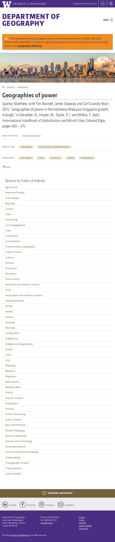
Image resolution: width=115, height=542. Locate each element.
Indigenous (11, 338)
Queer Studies (13, 419)
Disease (9, 263)
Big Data (10, 203)
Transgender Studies (17, 462)
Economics (55, 158)
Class (8, 230)
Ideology (10, 327)
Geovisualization (14, 300)
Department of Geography (31, 20)
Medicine (10, 371)
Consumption (13, 241)
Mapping (10, 365)
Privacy (82, 517)
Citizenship (11, 219)
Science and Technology (18, 441)
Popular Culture (14, 398)
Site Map (82, 523)
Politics (9, 392)
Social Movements (15, 446)
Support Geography (57, 493)
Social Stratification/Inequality (22, 452)
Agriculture (11, 187)
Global (71, 158)
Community (11, 235)
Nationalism (12, 381)
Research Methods (15, 435)
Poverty (9, 408)
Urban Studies (13, 473)
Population (11, 403)
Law (7, 360)
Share (6, 167)
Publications (22, 87)
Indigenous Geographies (19, 344)
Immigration (12, 333)
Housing (10, 322)
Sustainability (12, 457)
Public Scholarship (15, 414)
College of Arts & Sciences (85, 3)
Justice (9, 349)
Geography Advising (30, 45)
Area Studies (26, 158)
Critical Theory (13, 252)
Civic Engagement (15, 225)
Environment (12, 279)
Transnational (87, 158)
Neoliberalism (13, 387)
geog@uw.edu (47, 523)
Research (11, 87)
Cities (41, 158)
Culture (9, 257)
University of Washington (19, 535)
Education (10, 273)
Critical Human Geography (20, 246)
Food (8, 290)
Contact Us (83, 528)
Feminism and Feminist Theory (22, 284)
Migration (10, 376)
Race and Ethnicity (15, 425)
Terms (81, 520)
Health (9, 311)
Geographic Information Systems (23, 295)
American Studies (15, 192)
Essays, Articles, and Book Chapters (54, 147)
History (9, 317)
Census (9, 208)
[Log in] (103, 3)
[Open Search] (111, 3)
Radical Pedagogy (15, 430)
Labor (8, 354)
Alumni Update (85, 526)
